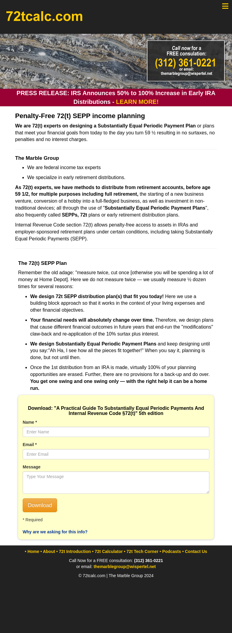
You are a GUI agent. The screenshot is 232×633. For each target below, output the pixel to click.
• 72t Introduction (73, 551)
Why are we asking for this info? (55, 531)
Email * (30, 444)
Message (31, 466)
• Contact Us (194, 551)
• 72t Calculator (107, 551)
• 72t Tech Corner (141, 551)
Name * (30, 422)
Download (40, 505)
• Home (32, 551)
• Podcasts (170, 551)
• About (47, 551)
